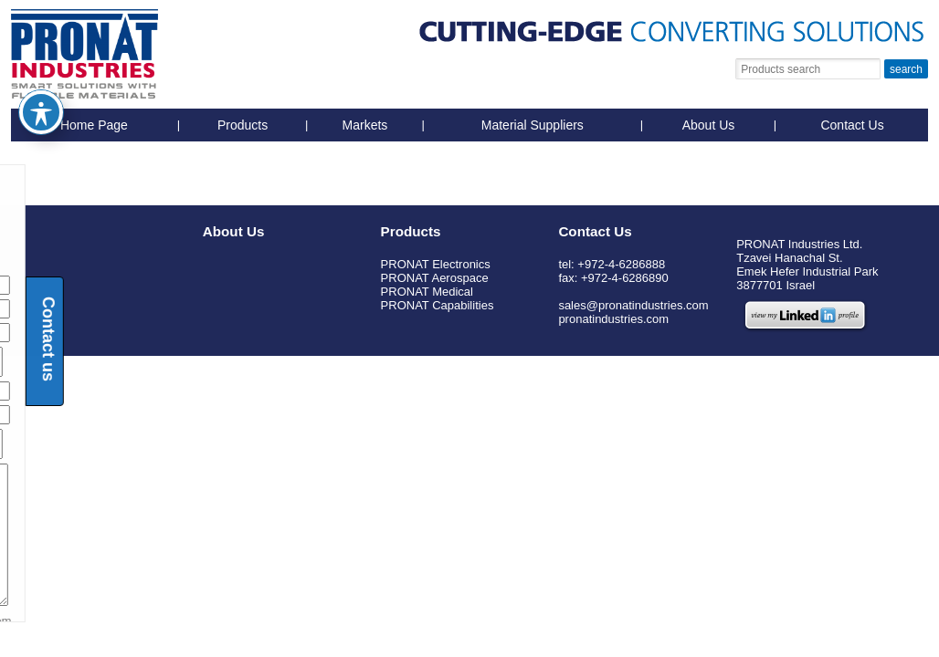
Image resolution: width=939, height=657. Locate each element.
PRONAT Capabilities (437, 305)
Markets (365, 125)
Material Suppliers (532, 125)
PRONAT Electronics (436, 264)
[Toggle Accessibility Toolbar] (41, 83)
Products (242, 125)
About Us (708, 125)
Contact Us (851, 125)
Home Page (94, 125)
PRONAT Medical (427, 291)
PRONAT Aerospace (435, 278)
